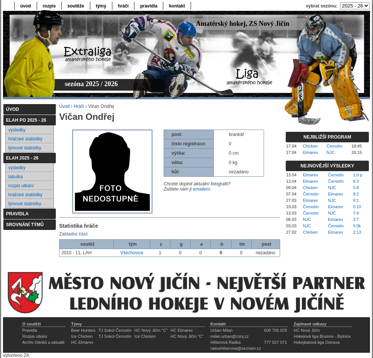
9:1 (356, 200)
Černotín (334, 146)
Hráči (79, 106)
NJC (330, 152)
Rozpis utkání (34, 336)
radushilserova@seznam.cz (235, 348)
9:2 (356, 194)
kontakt (177, 6)
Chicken (310, 146)
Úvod (64, 106)
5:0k (357, 226)
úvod (25, 6)
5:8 (356, 187)
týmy (101, 6)
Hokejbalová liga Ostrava (316, 342)
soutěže (75, 6)
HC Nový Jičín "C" (151, 330)
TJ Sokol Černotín (114, 330)
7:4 (356, 213)
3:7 (356, 219)
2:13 (357, 232)
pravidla (148, 6)
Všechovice (131, 252)
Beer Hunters (83, 330)
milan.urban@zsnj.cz (229, 336)
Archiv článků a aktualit (43, 342)
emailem (201, 189)
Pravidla (29, 330)
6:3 (356, 181)
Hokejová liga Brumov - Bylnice (322, 336)
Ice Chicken (82, 336)
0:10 (357, 206)
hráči (123, 6)
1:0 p (357, 175)
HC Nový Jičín (307, 330)
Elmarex (310, 152)
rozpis (49, 6)
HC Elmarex (181, 330)
